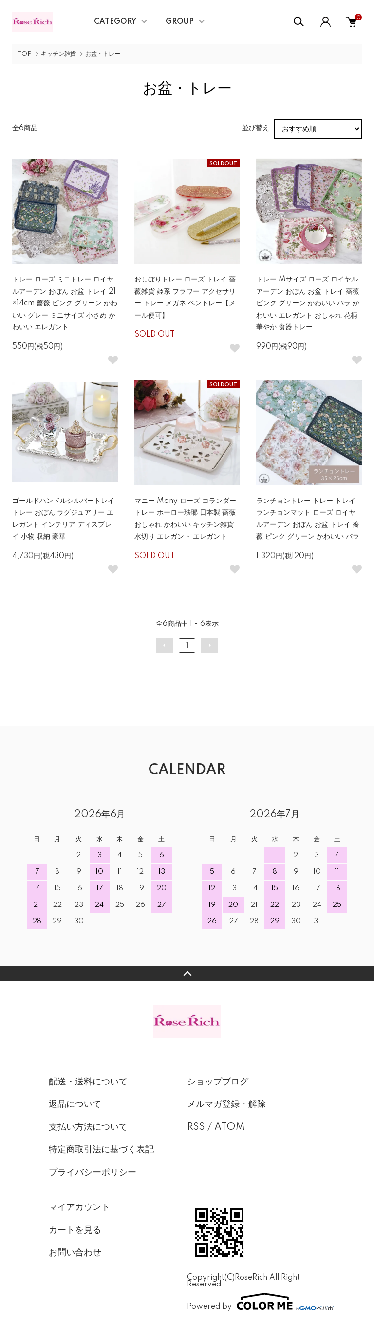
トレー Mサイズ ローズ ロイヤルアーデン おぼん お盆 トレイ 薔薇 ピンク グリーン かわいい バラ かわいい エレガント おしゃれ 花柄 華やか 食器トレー (307, 303)
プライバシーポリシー (92, 1173)
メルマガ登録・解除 (226, 1104)
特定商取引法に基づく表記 (101, 1150)
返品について (75, 1104)
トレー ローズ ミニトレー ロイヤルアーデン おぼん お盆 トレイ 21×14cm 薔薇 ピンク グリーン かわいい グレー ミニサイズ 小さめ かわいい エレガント (64, 303)
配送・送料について (88, 1082)
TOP (24, 54)
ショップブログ (217, 1082)
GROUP (180, 22)
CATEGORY (115, 22)
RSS (196, 1127)
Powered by (256, 1301)
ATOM (229, 1127)
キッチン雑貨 (58, 54)
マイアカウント (79, 1207)
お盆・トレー (102, 54)
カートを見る (75, 1230)
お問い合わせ (75, 1253)
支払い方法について (88, 1127)
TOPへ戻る (187, 973)
